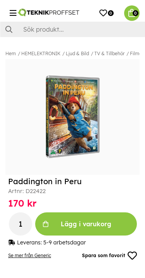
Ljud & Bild (77, 53)
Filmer (136, 53)
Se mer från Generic (29, 255)
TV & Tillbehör (109, 53)
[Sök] (72, 29)
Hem (10, 53)
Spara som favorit (109, 255)
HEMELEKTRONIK (40, 53)
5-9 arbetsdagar (64, 242)
